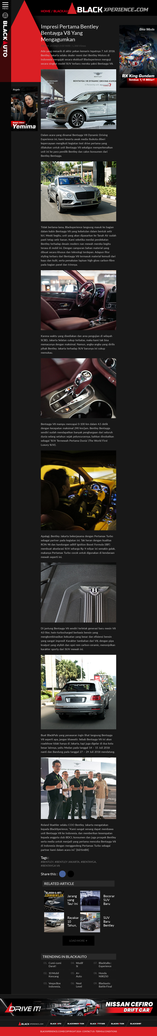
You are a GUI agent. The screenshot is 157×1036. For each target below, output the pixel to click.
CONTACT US (88, 1031)
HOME (45, 11)
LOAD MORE (78, 940)
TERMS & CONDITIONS (106, 1031)
